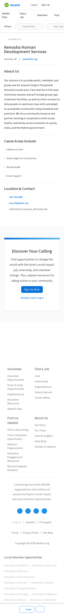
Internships (41, 381)
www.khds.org (30, 59)
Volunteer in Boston (16, 571)
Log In (34, 5)
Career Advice (42, 398)
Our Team (40, 430)
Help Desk (40, 441)
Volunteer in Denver (15, 583)
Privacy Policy (31, 533)
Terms (15, 533)
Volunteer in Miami (15, 600)
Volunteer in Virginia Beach (19, 588)
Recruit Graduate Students (17, 468)
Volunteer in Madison (44, 594)
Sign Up (45, 5)
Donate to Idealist (45, 447)
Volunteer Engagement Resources (15, 457)
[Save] (26, 609)
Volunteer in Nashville (43, 600)
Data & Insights (44, 436)
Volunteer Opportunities (15, 378)
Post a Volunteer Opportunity (17, 437)
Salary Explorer (43, 392)
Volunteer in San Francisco (19, 577)
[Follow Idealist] (20, 511)
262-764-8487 (16, 197)
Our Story (40, 425)
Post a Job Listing (17, 430)
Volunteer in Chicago (16, 594)
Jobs (37, 376)
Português (45, 522)
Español (30, 522)
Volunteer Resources (13, 401)
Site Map (48, 533)
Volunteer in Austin (42, 583)
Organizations (15, 394)
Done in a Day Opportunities (15, 387)
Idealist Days (6, 15)
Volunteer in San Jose (44, 565)
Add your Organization (15, 446)
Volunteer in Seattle (16, 565)
